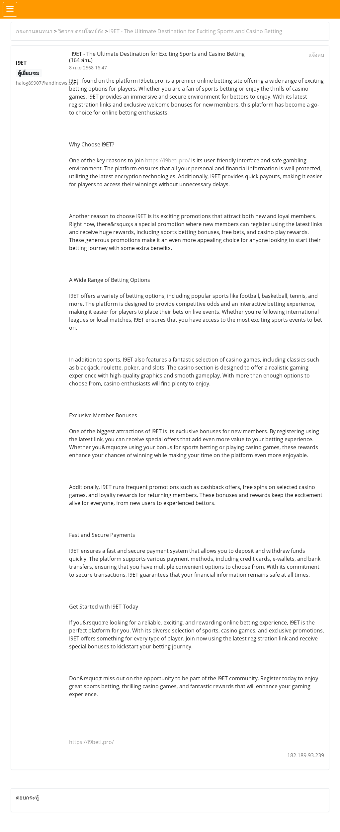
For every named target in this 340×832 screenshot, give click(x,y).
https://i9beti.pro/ (167, 160)
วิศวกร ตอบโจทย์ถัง (81, 31)
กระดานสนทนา (34, 31)
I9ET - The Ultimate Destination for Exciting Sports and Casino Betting (195, 31)
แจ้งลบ (316, 54)
